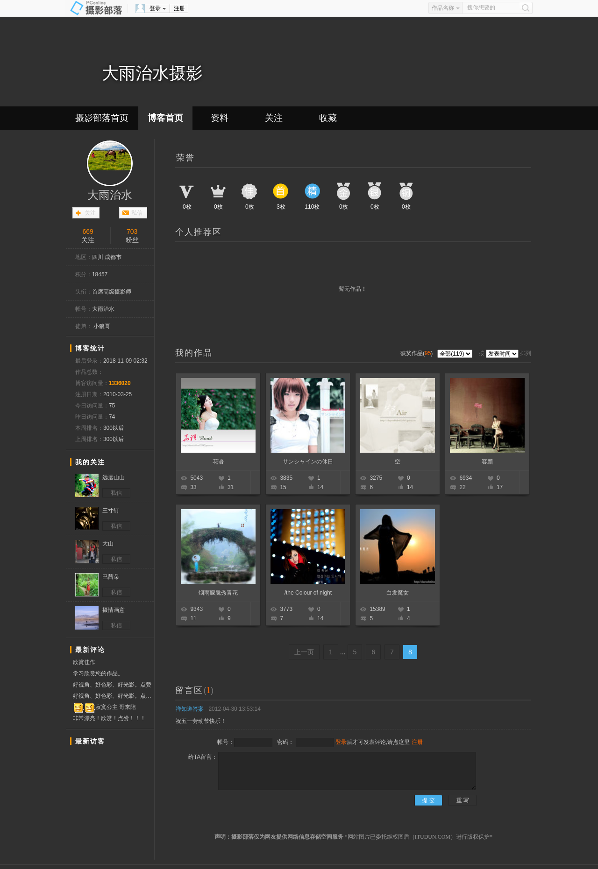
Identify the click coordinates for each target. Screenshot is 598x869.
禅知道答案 (190, 709)
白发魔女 (397, 592)
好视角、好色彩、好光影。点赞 (112, 684)
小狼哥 (101, 326)
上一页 (304, 652)
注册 (179, 8)
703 (132, 231)
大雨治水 (109, 195)
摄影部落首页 (101, 118)
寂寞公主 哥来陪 (104, 707)
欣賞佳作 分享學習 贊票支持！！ (96, 663)
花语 (218, 461)
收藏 (328, 118)
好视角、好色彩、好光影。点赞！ (113, 696)
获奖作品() (417, 353)
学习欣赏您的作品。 (98, 673)
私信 (136, 213)
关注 (274, 118)
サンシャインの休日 (308, 461)
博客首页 (165, 118)
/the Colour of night (308, 592)
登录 (155, 8)
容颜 (487, 461)
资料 (219, 118)
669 (88, 231)
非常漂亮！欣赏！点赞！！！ (109, 718)
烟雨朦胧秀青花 (218, 592)
